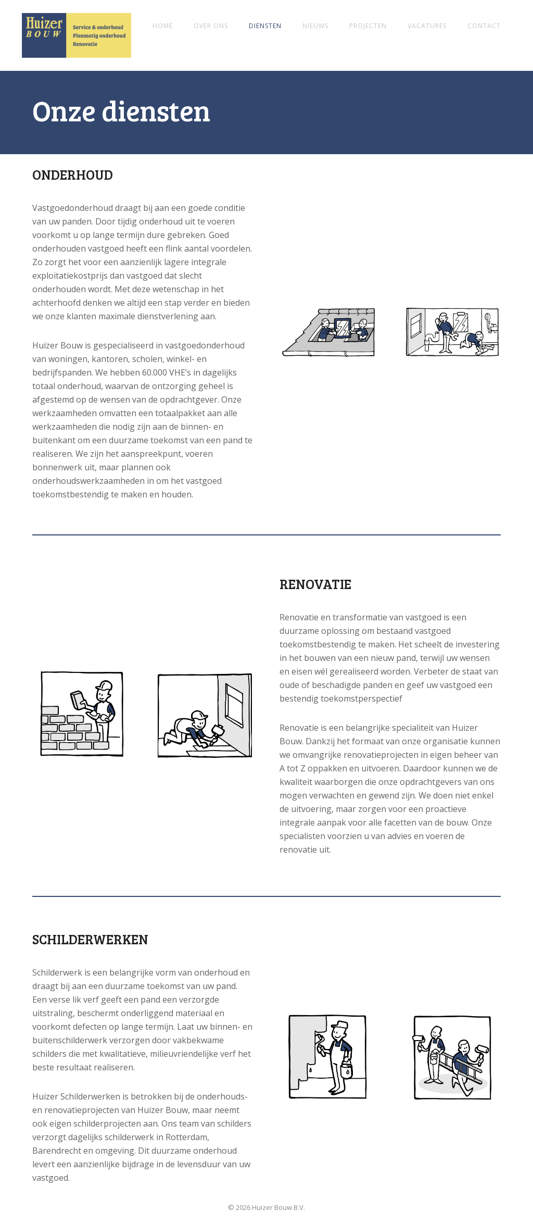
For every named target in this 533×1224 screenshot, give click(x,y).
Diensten (265, 25)
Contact (484, 25)
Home (163, 25)
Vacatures (427, 25)
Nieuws (315, 25)
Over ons (211, 25)
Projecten (368, 25)
